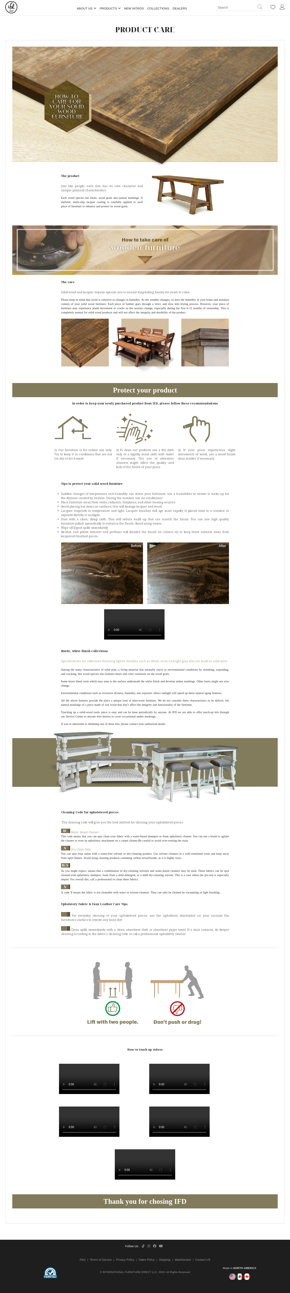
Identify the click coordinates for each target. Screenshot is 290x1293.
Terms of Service (101, 1259)
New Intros (134, 8)
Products (108, 8)
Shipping (165, 1259)
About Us (85, 8)
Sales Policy (147, 1259)
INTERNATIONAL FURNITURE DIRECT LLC (130, 1272)
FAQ (83, 1259)
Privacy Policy (125, 1259)
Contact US (202, 1259)
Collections (158, 8)
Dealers (180, 8)
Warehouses (183, 1259)
